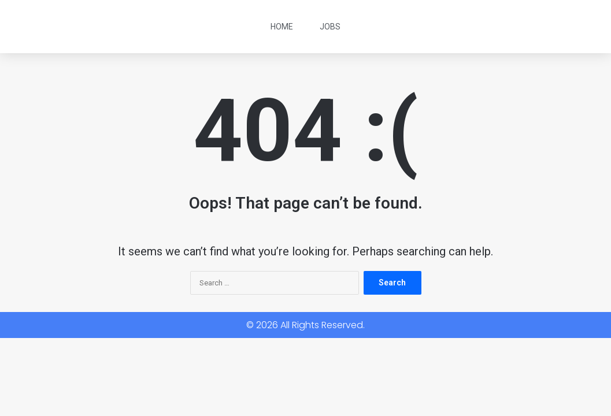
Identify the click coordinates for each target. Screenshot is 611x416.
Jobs (330, 26)
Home (282, 26)
